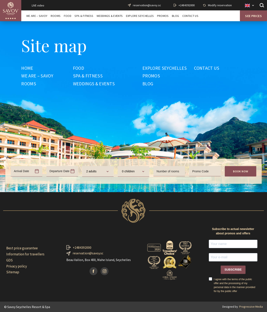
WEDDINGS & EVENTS (110, 16)
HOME (27, 68)
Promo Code (200, 171)
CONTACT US (190, 16)
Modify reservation (220, 5)
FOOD (67, 16)
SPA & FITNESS (83, 16)
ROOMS (56, 16)
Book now (240, 171)
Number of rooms (168, 171)
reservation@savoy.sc (147, 5)
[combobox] (97, 171)
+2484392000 (187, 5)
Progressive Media (251, 306)
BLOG (175, 16)
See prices (253, 16)
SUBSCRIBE (233, 269)
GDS (9, 260)
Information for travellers (25, 254)
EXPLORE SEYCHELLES (140, 16)
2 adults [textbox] (91, 171)
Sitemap (12, 272)
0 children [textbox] (128, 171)
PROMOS (163, 16)
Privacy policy (16, 266)
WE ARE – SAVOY (36, 16)
